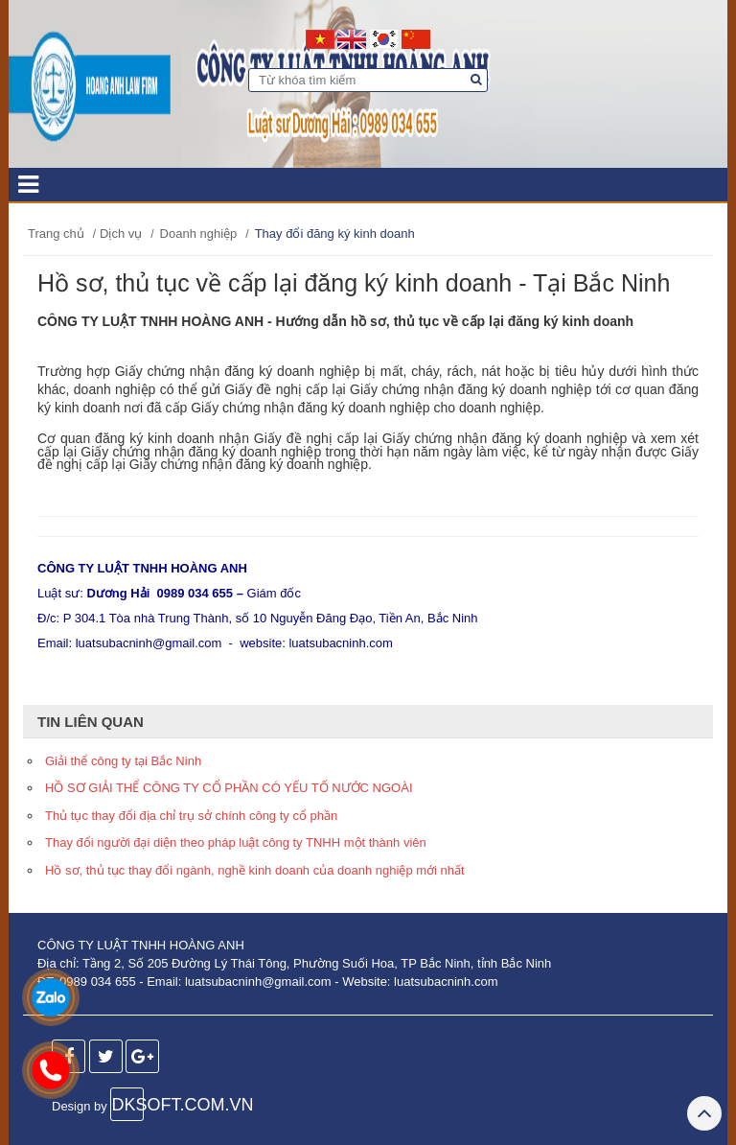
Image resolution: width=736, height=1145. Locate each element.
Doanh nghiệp (199, 233)
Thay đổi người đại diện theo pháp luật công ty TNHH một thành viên (235, 842)
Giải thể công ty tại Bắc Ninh (123, 761)
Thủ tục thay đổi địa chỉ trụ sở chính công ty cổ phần (191, 815)
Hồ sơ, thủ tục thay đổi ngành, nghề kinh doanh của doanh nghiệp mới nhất (255, 870)
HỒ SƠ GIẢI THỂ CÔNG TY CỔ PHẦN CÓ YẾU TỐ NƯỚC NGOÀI (229, 788)
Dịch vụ (121, 233)
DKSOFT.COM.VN (127, 1104)
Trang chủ (56, 233)
